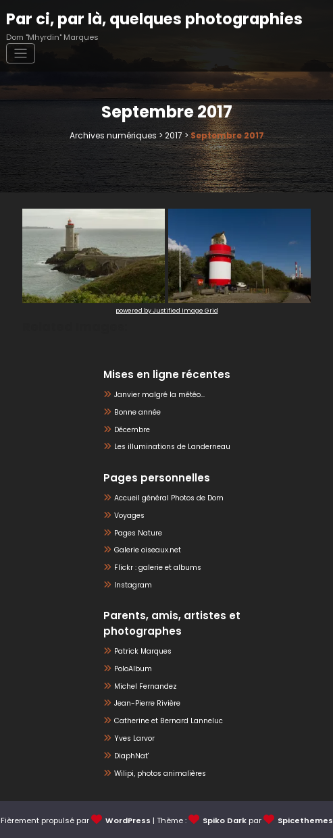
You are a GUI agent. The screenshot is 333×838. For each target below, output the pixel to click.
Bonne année (137, 412)
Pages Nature (138, 532)
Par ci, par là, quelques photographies (154, 19)
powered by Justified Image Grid (167, 311)
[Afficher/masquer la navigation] (20, 53)
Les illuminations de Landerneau (172, 447)
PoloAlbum (133, 668)
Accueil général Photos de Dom (169, 498)
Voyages (129, 515)
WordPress (128, 819)
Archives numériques (113, 135)
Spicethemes (305, 819)
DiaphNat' (131, 755)
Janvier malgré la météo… (159, 395)
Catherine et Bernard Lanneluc (168, 721)
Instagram (133, 585)
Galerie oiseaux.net (147, 550)
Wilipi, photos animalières (160, 773)
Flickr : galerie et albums (157, 567)
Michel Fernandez (145, 686)
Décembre (132, 429)
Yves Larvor (134, 738)
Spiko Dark (225, 819)
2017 (173, 135)
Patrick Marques (143, 651)
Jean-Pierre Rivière (147, 703)
